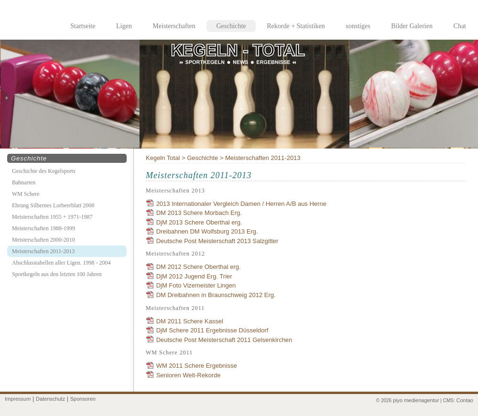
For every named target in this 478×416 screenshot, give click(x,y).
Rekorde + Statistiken (296, 26)
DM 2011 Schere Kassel (189, 321)
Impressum (18, 399)
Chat (460, 26)
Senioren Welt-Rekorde (188, 375)
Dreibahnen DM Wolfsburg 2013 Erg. (207, 231)
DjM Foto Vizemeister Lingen (196, 285)
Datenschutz (50, 399)
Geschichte (231, 26)
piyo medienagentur (416, 400)
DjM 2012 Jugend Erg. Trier (194, 276)
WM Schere (26, 194)
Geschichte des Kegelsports (44, 171)
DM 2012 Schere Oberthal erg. (198, 266)
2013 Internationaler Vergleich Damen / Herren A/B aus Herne (241, 203)
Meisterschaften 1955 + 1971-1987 (52, 216)
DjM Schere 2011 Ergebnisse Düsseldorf (212, 330)
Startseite (82, 26)
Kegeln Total (163, 157)
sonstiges (358, 26)
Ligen (124, 26)
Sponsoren (83, 399)
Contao (464, 400)
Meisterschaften (173, 26)
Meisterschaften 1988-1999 (43, 228)
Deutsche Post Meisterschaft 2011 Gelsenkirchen (224, 339)
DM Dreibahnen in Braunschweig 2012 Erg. (216, 295)
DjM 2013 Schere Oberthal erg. (199, 222)
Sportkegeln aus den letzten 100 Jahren (57, 274)
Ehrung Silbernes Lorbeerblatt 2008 (53, 205)
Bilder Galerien (412, 26)
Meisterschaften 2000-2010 (43, 239)
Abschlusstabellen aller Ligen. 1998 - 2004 (61, 262)
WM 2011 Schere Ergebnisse (196, 365)
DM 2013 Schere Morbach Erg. (199, 212)
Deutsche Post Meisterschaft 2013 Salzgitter (217, 241)
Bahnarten (23, 182)
